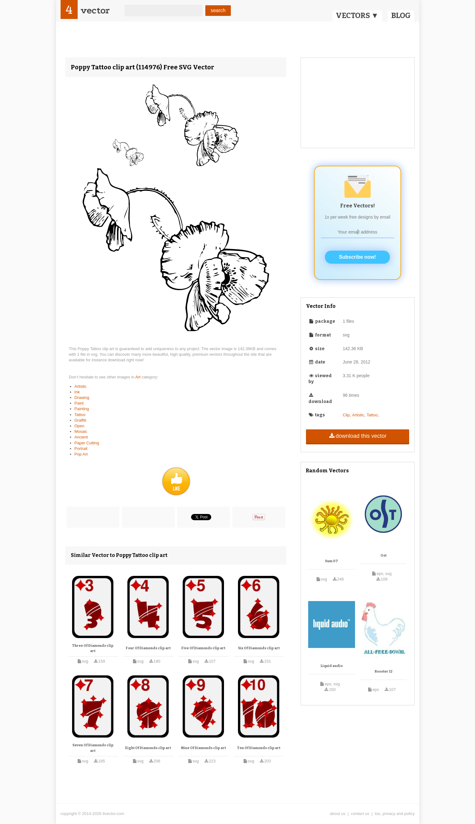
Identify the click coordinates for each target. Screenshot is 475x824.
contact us (360, 813)
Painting (82, 408)
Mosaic (81, 431)
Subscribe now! (357, 257)
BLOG (401, 15)
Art (138, 377)
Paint (79, 403)
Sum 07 (331, 561)
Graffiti (80, 420)
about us (337, 813)
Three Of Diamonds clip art (92, 648)
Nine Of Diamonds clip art (203, 748)
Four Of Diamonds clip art (148, 648)
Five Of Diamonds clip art (203, 648)
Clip (346, 415)
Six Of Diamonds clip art (259, 648)
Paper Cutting (87, 443)
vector (95, 10)
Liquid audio (332, 666)
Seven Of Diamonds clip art (92, 748)
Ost (383, 555)
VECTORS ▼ (357, 15)
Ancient (81, 437)
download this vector (357, 436)
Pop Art (81, 454)
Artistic (81, 386)
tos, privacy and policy (395, 813)
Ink (77, 392)
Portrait (81, 448)
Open (79, 426)
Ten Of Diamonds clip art (258, 748)
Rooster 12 (383, 671)
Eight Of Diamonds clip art (148, 748)
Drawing (82, 397)
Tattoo (80, 414)
